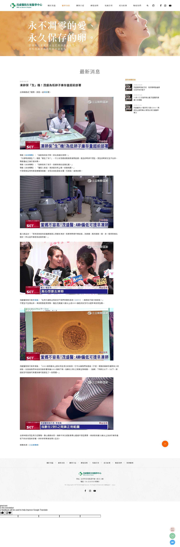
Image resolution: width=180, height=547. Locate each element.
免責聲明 (130, 463)
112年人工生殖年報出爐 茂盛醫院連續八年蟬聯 (146, 99)
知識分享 (109, 5)
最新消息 (66, 5)
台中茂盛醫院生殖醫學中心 (26, 5)
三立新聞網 (33, 445)
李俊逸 (35, 300)
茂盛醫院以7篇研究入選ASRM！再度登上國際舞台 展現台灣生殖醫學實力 (146, 110)
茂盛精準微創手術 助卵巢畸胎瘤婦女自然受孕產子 (147, 88)
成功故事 (123, 5)
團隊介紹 (80, 5)
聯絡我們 (137, 5)
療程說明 (94, 5)
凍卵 (46, 92)
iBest (113, 485)
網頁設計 (107, 485)
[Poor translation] (8, 513)
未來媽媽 (29, 155)
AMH (77, 300)
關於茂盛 (52, 5)
